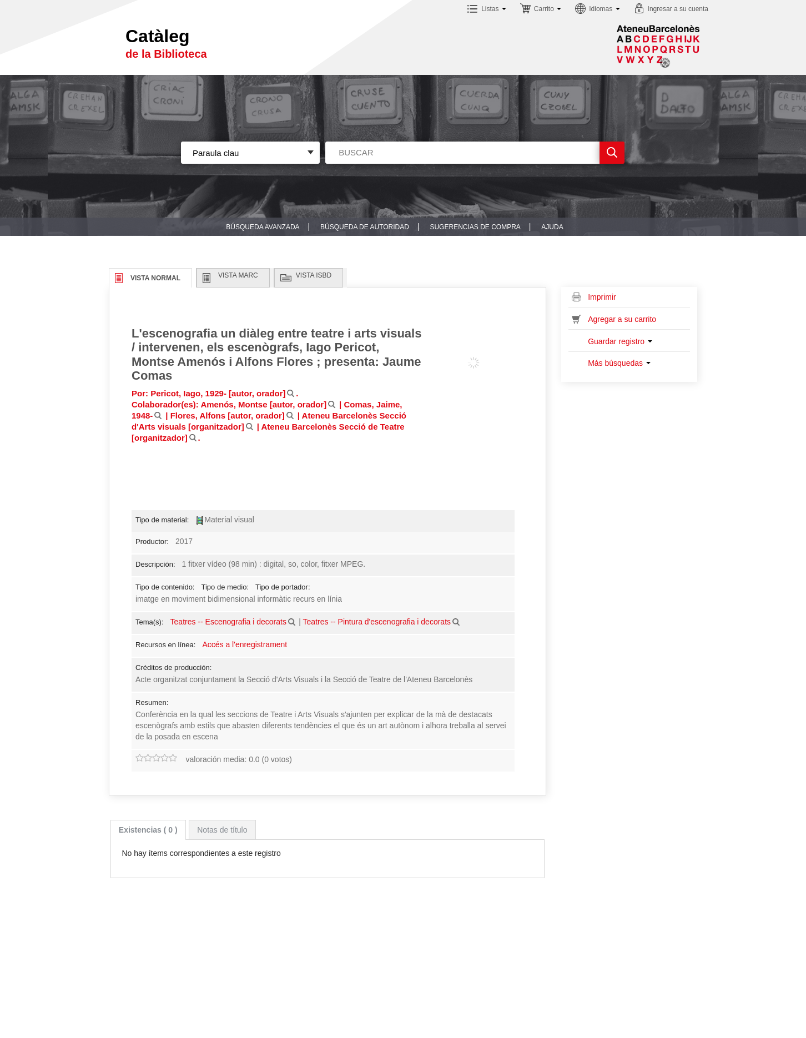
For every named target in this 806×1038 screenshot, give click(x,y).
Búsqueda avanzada (262, 227)
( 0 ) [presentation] (148, 829)
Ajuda (552, 227)
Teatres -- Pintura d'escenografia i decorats (377, 621)
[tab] (148, 830)
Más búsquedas (619, 363)
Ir (612, 153)
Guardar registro (620, 341)
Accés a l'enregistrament (244, 644)
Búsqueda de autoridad (364, 227)
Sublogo (658, 46)
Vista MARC (238, 275)
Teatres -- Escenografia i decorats (228, 621)
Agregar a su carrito (622, 319)
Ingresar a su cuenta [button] (678, 9)
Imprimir (602, 297)
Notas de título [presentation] (222, 829)
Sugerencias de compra (475, 227)
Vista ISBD (313, 275)
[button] (486, 10)
